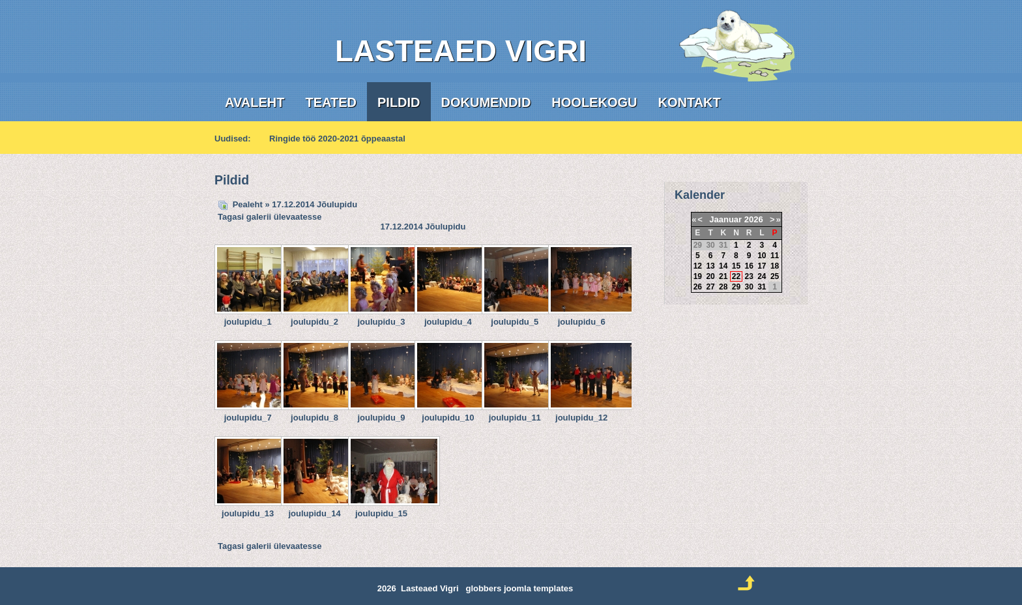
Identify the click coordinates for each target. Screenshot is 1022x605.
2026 (753, 219)
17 (761, 266)
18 (774, 266)
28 (723, 286)
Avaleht (254, 102)
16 (748, 266)
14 (723, 266)
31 (761, 286)
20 (710, 276)
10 (761, 255)
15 (736, 266)
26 (698, 286)
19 (698, 276)
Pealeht (248, 204)
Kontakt (689, 102)
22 (736, 276)
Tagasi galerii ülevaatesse (269, 217)
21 (723, 276)
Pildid (398, 102)
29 (736, 286)
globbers (483, 588)
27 (710, 286)
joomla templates (538, 588)
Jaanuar (725, 219)
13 (710, 266)
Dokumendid (486, 102)
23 (748, 276)
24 (761, 276)
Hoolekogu (594, 102)
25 (774, 276)
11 (774, 255)
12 (698, 266)
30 (748, 286)
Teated (331, 102)
